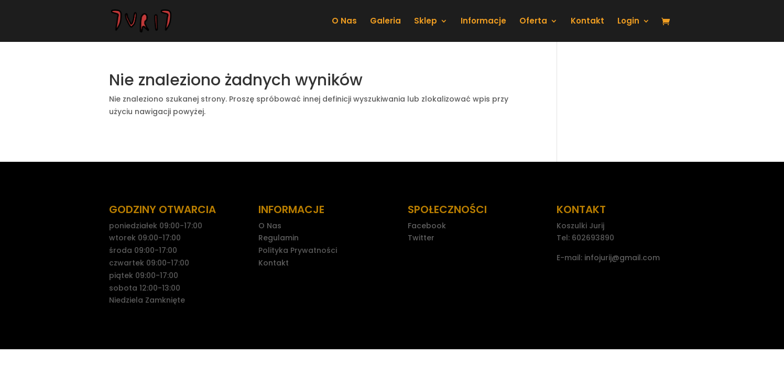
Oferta (533, 21)
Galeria (385, 21)
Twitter (421, 237)
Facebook (427, 225)
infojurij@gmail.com (622, 257)
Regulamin (278, 237)
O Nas (344, 21)
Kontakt (587, 21)
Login (628, 21)
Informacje (483, 21)
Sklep (425, 21)
